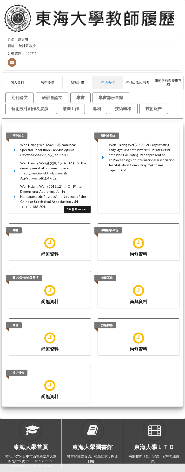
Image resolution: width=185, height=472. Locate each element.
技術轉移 (123, 108)
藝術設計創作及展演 (29, 108)
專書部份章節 (111, 97)
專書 (80, 97)
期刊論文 (19, 97)
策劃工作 (70, 108)
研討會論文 (52, 97)
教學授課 (47, 82)
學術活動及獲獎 (138, 82)
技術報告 (153, 108)
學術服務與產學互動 (168, 82)
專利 (97, 108)
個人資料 (17, 82)
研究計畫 (77, 82)
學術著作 (108, 82)
